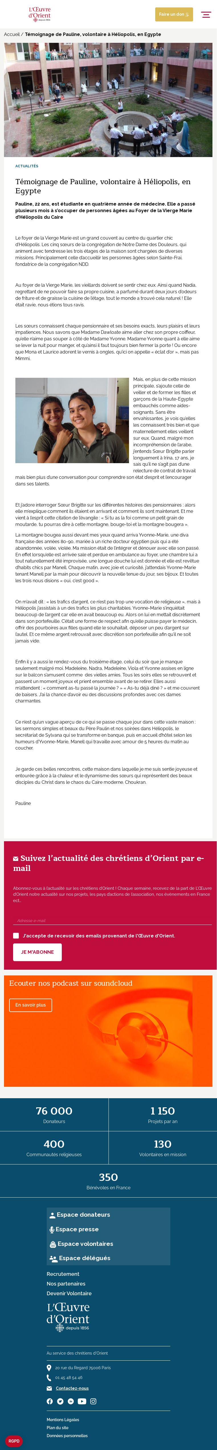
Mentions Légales (63, 1419)
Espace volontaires (85, 1243)
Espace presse (77, 1229)
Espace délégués (84, 1258)
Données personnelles (67, 1435)
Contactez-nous (72, 1388)
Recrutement (63, 1274)
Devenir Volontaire (69, 1293)
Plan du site (57, 1427)
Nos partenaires (66, 1284)
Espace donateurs (83, 1214)
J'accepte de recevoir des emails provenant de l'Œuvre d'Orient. (94, 936)
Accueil (12, 34)
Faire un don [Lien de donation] (174, 14)
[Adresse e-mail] (112, 921)
